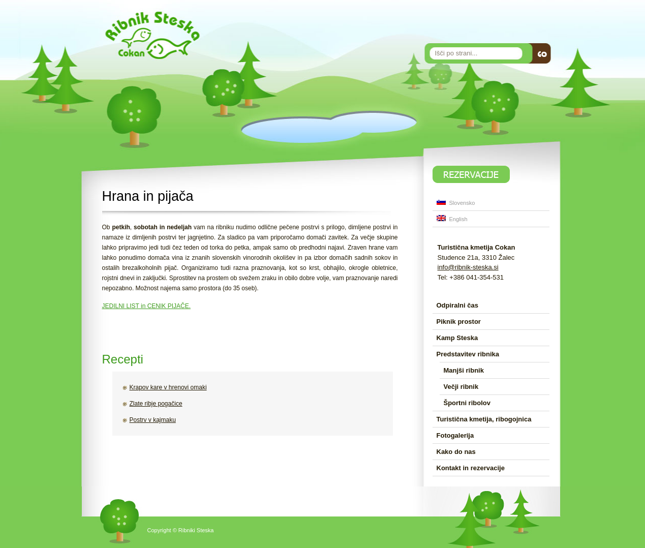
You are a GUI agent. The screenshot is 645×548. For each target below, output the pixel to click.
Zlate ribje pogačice (156, 403)
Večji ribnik (461, 386)
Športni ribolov (467, 403)
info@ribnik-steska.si (468, 267)
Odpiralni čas (457, 305)
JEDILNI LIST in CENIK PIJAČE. (146, 306)
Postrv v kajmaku (153, 419)
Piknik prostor (459, 321)
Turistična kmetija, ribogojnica (484, 419)
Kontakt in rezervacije (471, 468)
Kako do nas (456, 451)
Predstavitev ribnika (468, 354)
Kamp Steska (457, 338)
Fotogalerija (455, 435)
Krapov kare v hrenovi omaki (168, 387)
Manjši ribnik (464, 370)
